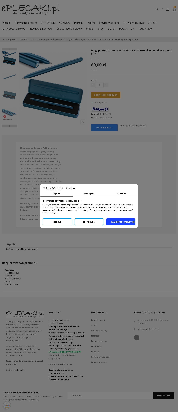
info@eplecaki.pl (62, 320)
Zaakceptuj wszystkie (123, 222)
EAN (93, 118)
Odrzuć (57, 222)
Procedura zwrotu (99, 362)
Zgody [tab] (57, 193)
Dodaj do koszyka (106, 95)
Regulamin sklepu (99, 341)
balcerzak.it (20, 370)
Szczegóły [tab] (89, 193)
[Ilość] (99, 85)
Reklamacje (96, 346)
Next (9, 126)
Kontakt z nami (98, 320)
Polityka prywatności (100, 357)
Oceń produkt (104, 127)
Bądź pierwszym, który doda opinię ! (21, 249)
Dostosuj (89, 222)
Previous (9, 49)
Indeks (94, 114)
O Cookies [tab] (121, 193)
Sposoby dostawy (99, 330)
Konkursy (95, 351)
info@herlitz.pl (11, 284)
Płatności (95, 335)
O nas (93, 325)
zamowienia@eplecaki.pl (149, 329)
